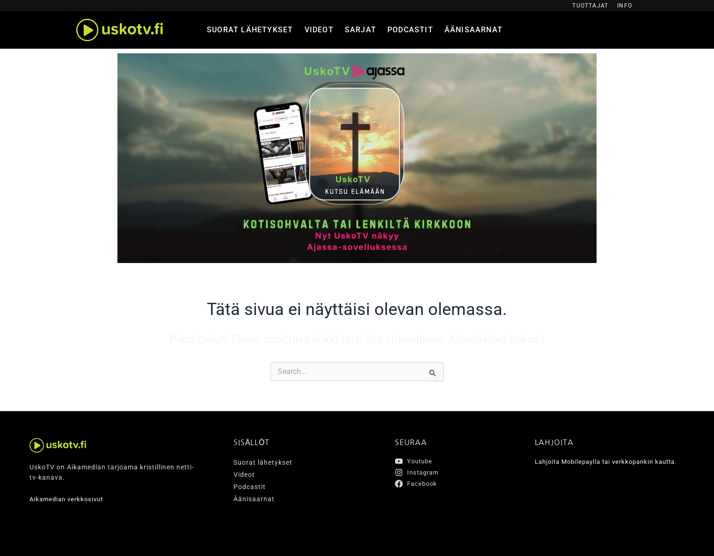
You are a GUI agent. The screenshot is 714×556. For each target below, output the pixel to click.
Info (624, 5)
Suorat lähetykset (250, 29)
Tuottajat (590, 5)
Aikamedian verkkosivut (69, 499)
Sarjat (360, 29)
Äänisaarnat (473, 29)
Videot (319, 29)
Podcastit (410, 29)
